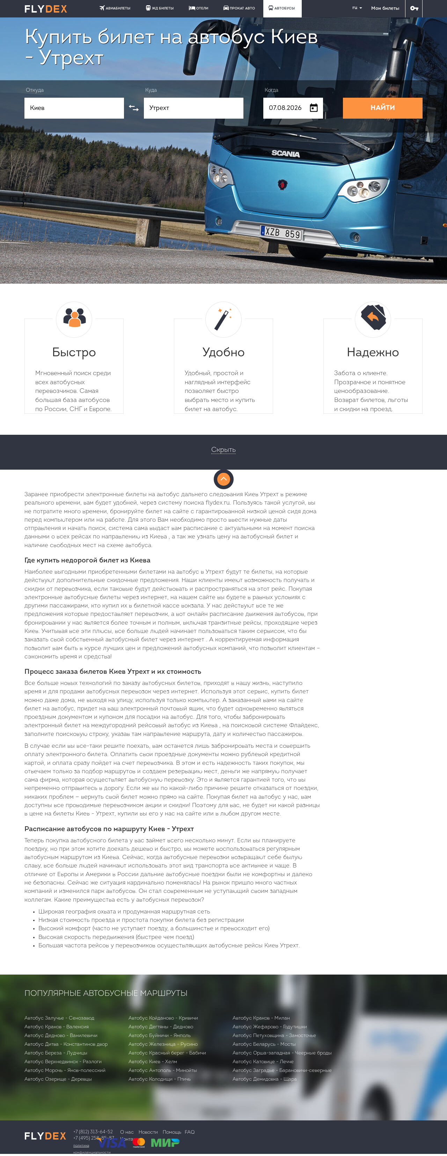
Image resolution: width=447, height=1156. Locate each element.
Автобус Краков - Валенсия (56, 1027)
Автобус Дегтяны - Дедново (161, 1027)
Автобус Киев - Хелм (153, 1062)
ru (354, 7)
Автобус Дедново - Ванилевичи (60, 1035)
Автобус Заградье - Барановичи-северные (282, 1070)
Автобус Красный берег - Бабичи (167, 1053)
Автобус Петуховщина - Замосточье (274, 1035)
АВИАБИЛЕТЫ (115, 7)
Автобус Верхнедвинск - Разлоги (63, 1062)
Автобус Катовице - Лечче (263, 1062)
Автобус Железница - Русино (163, 1044)
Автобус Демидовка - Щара (265, 1079)
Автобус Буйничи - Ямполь (160, 1035)
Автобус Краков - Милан (261, 1018)
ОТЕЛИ (198, 8)
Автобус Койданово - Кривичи (163, 1018)
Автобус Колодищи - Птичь (160, 1079)
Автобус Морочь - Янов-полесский (64, 1070)
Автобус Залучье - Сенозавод (59, 1018)
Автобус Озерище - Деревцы (58, 1079)
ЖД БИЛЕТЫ (160, 7)
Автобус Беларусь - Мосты (264, 1044)
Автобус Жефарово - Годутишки (270, 1027)
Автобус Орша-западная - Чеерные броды (282, 1053)
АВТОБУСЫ (281, 7)
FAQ (190, 1132)
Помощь (172, 1132)
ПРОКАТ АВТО (239, 7)
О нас (127, 1132)
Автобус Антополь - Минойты (163, 1070)
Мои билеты (385, 8)
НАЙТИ (383, 108)
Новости (148, 1132)
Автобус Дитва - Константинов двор (66, 1044)
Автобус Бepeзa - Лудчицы (55, 1053)
